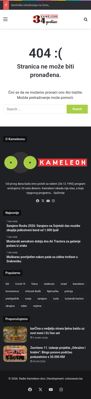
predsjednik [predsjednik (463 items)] (12, 298)
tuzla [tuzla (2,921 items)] (56, 298)
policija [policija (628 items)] (69, 291)
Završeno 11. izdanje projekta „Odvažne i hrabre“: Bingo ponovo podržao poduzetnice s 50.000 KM (58, 352)
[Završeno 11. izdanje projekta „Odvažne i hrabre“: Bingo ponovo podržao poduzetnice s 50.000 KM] (15, 354)
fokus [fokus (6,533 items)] (34, 283)
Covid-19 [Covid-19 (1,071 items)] (20, 283)
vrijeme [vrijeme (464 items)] (37, 306)
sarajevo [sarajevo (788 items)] (42, 298)
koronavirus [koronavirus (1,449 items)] (12, 291)
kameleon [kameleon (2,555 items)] (78, 283)
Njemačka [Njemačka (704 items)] (53, 291)
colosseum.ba (73, 378)
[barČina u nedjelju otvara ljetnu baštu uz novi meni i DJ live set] (15, 334)
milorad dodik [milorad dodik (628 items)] (33, 291)
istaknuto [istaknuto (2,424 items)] (49, 283)
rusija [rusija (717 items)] (28, 298)
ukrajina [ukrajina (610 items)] (10, 306)
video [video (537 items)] (24, 306)
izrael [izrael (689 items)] (64, 283)
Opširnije (59, 192)
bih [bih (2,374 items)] (7, 283)
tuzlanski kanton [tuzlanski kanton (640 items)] (74, 298)
